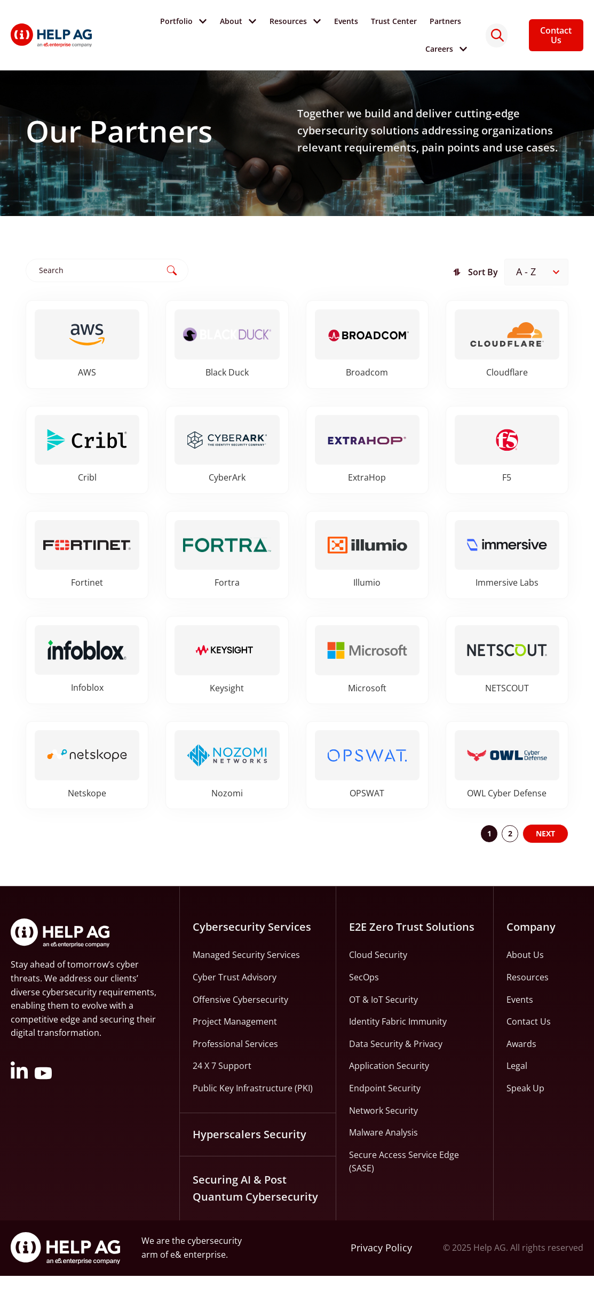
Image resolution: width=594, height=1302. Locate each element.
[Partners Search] (107, 296)
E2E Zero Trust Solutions (411, 953)
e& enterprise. (199, 1281)
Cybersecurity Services (252, 953)
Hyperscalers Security (249, 1160)
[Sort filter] (536, 298)
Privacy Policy (381, 1274)
